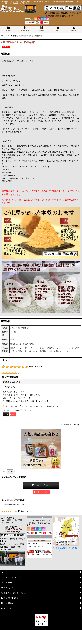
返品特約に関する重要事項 (14, 477)
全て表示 (71, 425)
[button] (41, 492)
